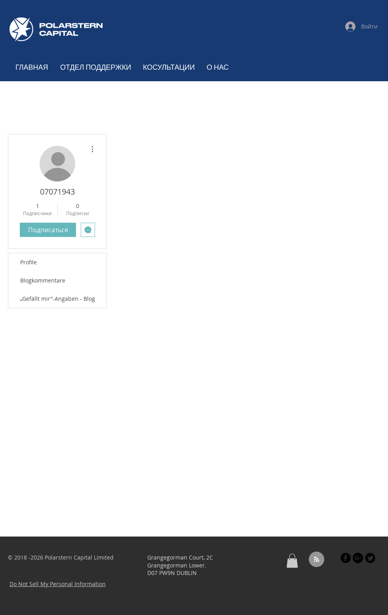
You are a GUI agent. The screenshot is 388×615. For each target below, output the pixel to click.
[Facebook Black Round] (345, 558)
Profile (28, 262)
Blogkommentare (42, 280)
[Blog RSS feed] (316, 560)
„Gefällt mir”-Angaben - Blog (57, 298)
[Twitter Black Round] (370, 558)
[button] (292, 561)
